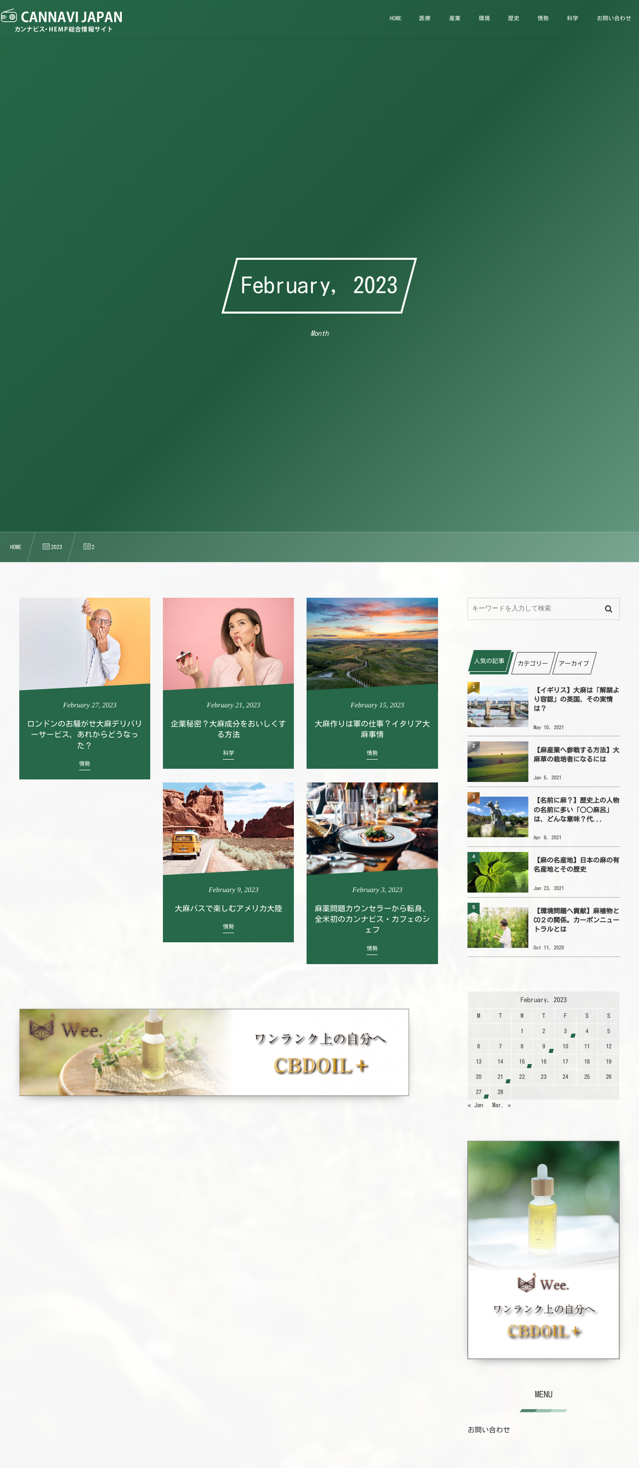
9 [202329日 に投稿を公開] (543, 1046)
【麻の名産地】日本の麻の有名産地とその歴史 (576, 865)
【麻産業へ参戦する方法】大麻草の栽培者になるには (576, 755)
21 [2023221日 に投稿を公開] (500, 1077)
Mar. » (501, 1105)
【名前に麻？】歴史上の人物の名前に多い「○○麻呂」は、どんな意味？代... (576, 809)
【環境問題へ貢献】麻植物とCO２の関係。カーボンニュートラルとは (576, 920)
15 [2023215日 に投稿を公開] (522, 1062)
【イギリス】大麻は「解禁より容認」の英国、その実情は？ (576, 699)
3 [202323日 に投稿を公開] (565, 1031)
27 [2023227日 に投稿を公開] (478, 1092)
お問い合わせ (488, 1429)
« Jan (475, 1105)
